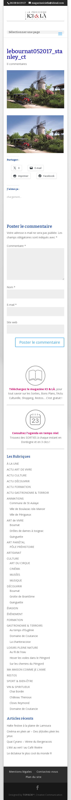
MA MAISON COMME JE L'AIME (26, 669)
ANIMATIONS (15, 498)
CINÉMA (15, 569)
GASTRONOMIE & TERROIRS (25, 625)
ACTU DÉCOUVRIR (18, 481)
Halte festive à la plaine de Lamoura (29, 725)
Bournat (15, 525)
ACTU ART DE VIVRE (19, 469)
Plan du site (33, 777)
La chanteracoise (20, 642)
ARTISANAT (14, 552)
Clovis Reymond (19, 703)
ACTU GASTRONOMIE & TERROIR (28, 492)
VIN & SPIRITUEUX (18, 687)
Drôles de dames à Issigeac (27, 531)
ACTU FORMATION (19, 487)
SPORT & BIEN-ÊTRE (20, 681)
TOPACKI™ (29, 794)
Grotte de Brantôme (22, 596)
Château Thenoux (20, 697)
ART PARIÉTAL (16, 542)
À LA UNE (13, 463)
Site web (12, 322)
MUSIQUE (16, 580)
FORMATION (15, 620)
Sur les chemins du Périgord (27, 663)
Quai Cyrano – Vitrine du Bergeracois (29, 741)
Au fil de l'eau (18, 652)
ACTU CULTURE (17, 475)
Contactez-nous (47, 771)
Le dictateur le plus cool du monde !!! (29, 753)
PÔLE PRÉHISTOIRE (22, 547)
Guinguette (16, 536)
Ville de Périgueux (20, 514)
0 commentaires (17, 64)
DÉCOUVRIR (14, 586)
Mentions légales (20, 771)
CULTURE (13, 558)
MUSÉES (15, 574)
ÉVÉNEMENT (15, 614)
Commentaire (16, 246)
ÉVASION (12, 608)
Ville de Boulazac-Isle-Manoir (27, 509)
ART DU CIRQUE (20, 563)
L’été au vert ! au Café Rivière (24, 747)
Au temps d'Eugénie (22, 630)
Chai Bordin (17, 691)
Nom (11, 287)
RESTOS (12, 675)
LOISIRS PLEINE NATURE (22, 647)
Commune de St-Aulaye (24, 503)
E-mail (12, 304)
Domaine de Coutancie (24, 636)
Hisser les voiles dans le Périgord (30, 658)
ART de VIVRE (15, 520)
